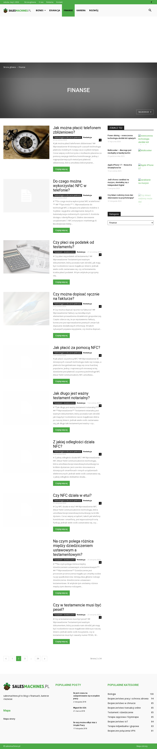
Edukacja (54, 10)
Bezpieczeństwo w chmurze (122, 703)
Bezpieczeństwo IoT (118, 721)
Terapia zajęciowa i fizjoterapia (123, 716)
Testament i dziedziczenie (64, 252)
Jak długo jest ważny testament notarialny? (71, 395)
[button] (150, 10)
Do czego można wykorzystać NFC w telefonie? (69, 185)
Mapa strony (9, 719)
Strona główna (30, 2)
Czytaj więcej (61, 169)
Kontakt (59, 2)
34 (38, 658)
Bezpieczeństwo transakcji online (124, 707)
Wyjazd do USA (79, 708)
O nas (41, 2)
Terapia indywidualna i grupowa (123, 726)
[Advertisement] (78, 39)
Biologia (112, 693)
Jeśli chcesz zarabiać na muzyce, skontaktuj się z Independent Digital (118, 182)
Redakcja (87, 137)
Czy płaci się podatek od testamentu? (73, 244)
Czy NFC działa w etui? (72, 495)
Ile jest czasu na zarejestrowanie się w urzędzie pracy (86, 696)
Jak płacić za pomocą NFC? (76, 347)
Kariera (81, 10)
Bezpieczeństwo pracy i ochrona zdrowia (128, 698)
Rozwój (93, 10)
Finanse (68, 10)
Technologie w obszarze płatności (67, 137)
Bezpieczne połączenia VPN (121, 730)
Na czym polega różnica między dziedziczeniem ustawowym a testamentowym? (73, 548)
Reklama (49, 2)
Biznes (41, 10)
